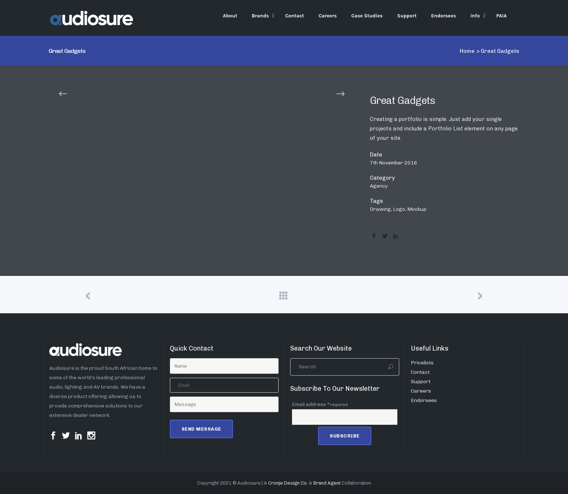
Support (420, 381)
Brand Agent (327, 483)
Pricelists (422, 363)
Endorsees (424, 400)
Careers (421, 391)
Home (467, 51)
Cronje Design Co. (288, 483)
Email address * (320, 404)
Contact (420, 372)
